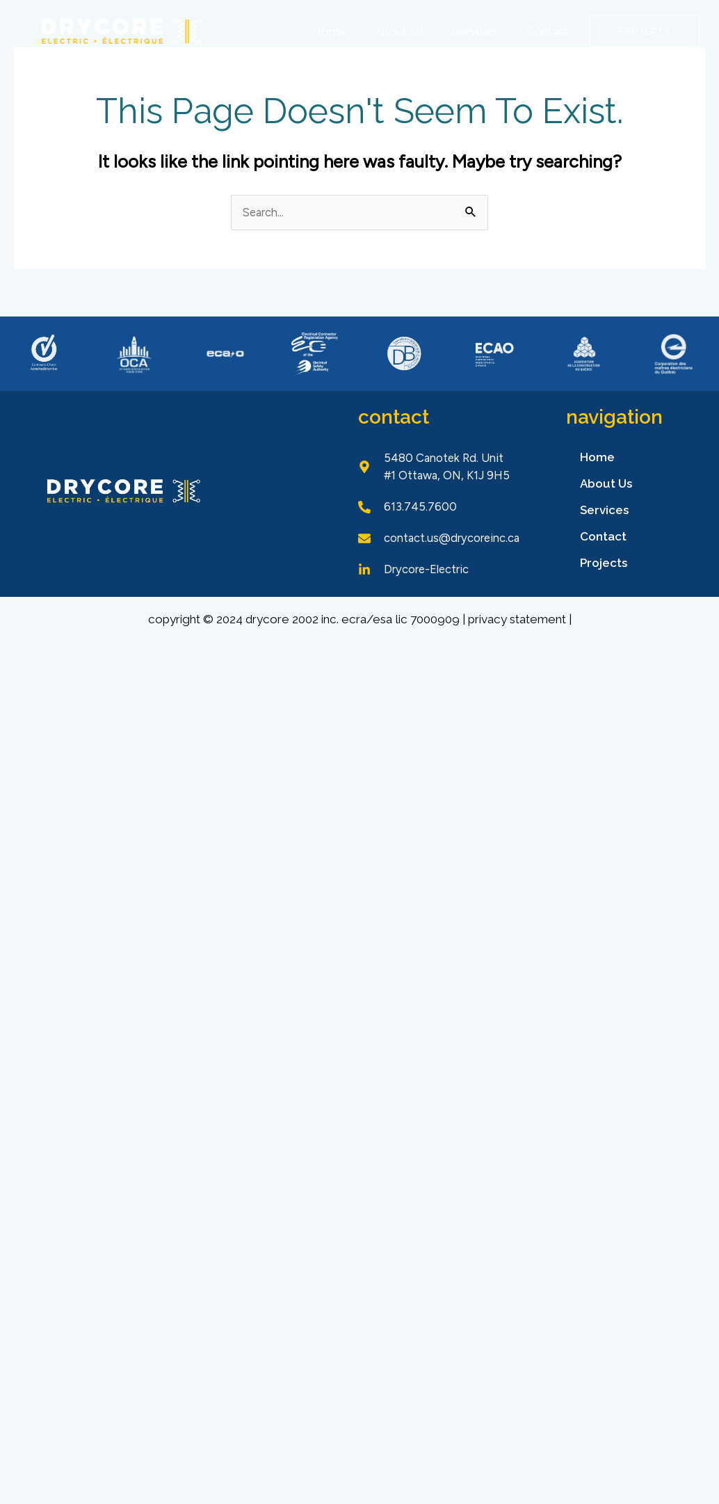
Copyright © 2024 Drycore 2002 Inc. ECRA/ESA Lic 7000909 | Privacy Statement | (359, 634)
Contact (547, 31)
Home (329, 31)
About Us (399, 31)
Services (475, 31)
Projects (603, 563)
